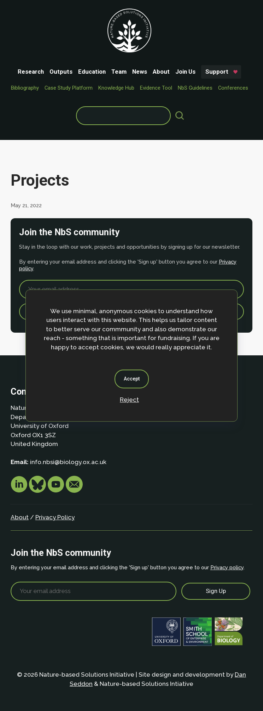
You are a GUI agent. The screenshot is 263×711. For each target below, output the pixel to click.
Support (216, 71)
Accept (132, 379)
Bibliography (25, 88)
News (139, 71)
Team (119, 71)
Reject (129, 399)
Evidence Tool (156, 88)
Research (31, 71)
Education (92, 71)
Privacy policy (227, 567)
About (161, 71)
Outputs (60, 71)
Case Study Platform (69, 88)
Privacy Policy (55, 517)
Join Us (185, 71)
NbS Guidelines (195, 88)
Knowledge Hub (116, 88)
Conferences (233, 88)
